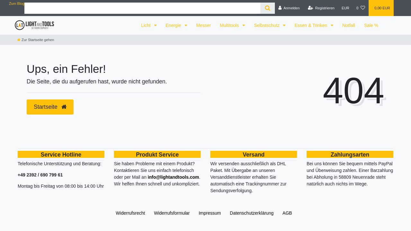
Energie (174, 25)
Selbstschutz (267, 25)
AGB (287, 213)
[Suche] (267, 8)
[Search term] (142, 8)
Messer (203, 25)
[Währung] (345, 8)
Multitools (230, 25)
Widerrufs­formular (172, 213)
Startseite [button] (50, 107)
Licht (146, 25)
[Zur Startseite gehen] (35, 40)
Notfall (348, 25)
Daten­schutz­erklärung (252, 213)
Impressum (210, 213)
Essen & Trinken (311, 25)
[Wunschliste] (361, 8)
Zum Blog (16, 3)
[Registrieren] (321, 8)
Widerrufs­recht (130, 213)
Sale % (371, 25)
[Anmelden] (289, 8)
